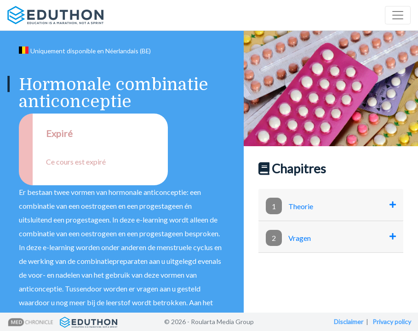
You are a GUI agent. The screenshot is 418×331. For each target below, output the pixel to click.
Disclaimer (348, 321)
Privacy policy (391, 321)
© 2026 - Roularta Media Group (209, 321)
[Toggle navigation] (398, 15)
